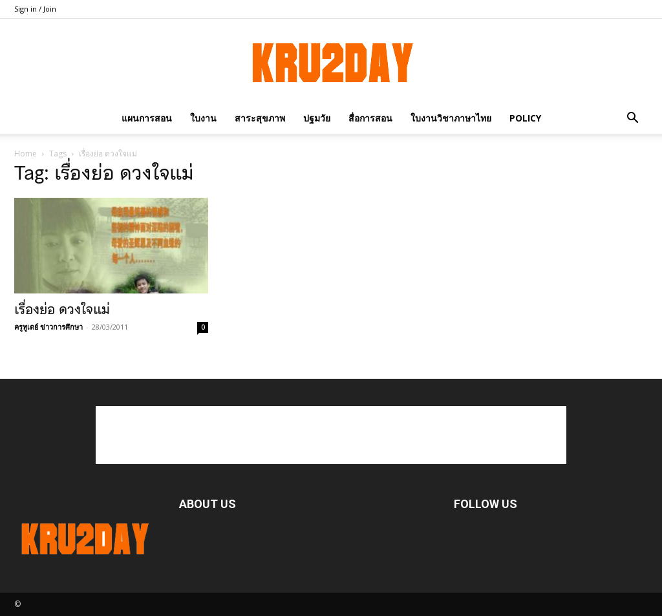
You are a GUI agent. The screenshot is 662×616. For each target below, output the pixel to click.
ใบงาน (203, 118)
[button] (632, 118)
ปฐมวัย (316, 118)
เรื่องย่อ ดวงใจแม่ (62, 310)
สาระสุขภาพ (260, 118)
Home (25, 153)
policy (525, 118)
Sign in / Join (35, 9)
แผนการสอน (147, 118)
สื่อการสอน (370, 118)
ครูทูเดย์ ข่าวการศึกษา (48, 327)
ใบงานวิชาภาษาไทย (451, 118)
